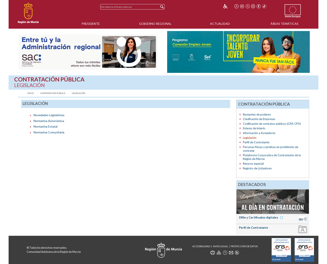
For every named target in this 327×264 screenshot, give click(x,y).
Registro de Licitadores (257, 168)
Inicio (30, 93)
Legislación (78, 93)
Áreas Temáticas (284, 23)
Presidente (91, 23)
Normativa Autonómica (49, 121)
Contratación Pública (52, 93)
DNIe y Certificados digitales (261, 217)
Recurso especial (253, 163)
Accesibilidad (201, 246)
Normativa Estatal (45, 126)
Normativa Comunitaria (49, 132)
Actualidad (220, 23)
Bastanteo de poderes (257, 114)
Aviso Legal (220, 246)
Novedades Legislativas (49, 115)
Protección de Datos (244, 246)
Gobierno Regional (155, 23)
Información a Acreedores (259, 133)
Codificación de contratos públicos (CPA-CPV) (272, 123)
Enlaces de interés (254, 128)
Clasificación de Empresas (259, 119)
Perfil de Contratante (256, 142)
